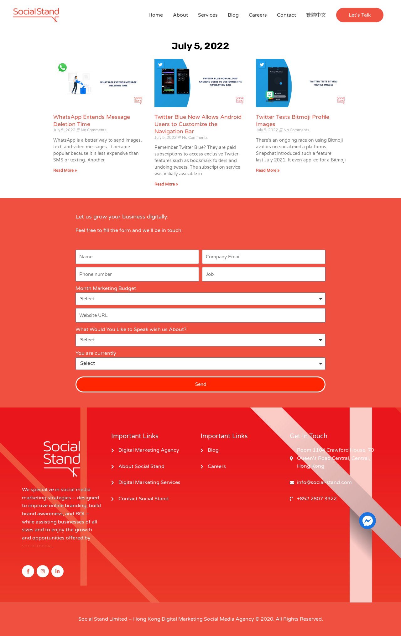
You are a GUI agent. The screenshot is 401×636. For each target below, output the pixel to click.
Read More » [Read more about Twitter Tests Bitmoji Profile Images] (267, 170)
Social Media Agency (229, 619)
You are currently (96, 353)
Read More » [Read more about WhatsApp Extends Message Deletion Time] (65, 170)
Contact (286, 15)
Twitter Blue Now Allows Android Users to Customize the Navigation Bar (198, 124)
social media (37, 546)
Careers (258, 15)
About (180, 15)
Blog (233, 15)
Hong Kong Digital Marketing (168, 619)
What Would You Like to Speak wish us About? (131, 329)
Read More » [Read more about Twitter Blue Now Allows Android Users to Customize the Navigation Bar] (166, 184)
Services (208, 15)
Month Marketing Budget (106, 288)
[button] (359, 15)
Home (155, 15)
